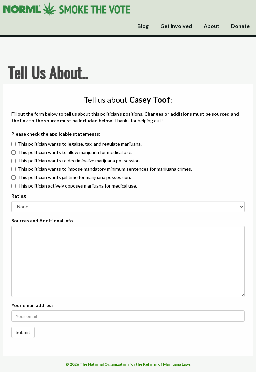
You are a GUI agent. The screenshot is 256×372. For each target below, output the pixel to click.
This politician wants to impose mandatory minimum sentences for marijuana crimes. (105, 169)
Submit (23, 332)
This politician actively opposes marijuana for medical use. (77, 186)
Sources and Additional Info (42, 220)
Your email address (32, 305)
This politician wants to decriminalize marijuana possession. (79, 160)
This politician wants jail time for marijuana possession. (74, 177)
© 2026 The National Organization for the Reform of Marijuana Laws (128, 364)
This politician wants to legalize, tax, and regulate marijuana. (80, 144)
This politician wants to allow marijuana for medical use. (75, 152)
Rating (18, 196)
